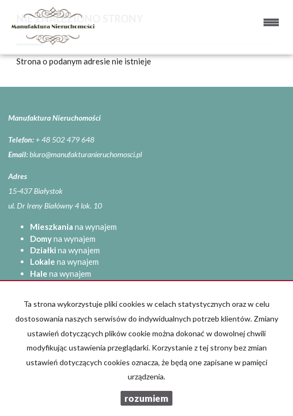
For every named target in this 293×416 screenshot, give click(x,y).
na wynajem (73, 226)
